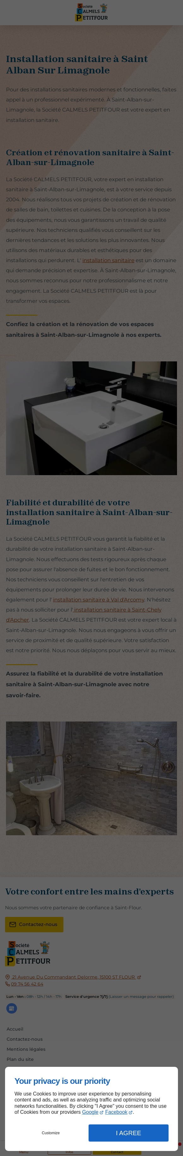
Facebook (116, 1112)
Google (90, 1112)
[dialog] (91, 1109)
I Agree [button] (128, 1133)
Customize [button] (51, 1133)
